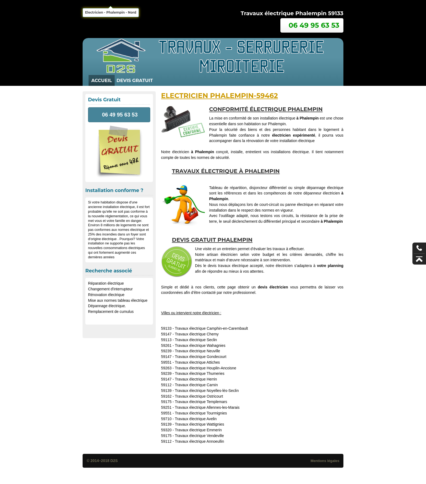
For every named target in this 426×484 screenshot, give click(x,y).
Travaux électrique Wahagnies (200, 345)
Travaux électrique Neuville (197, 351)
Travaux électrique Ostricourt (199, 396)
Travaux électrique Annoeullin (199, 441)
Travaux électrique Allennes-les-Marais (207, 407)
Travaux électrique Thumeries (199, 373)
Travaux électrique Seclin (196, 340)
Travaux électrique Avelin (196, 419)
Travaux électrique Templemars (201, 402)
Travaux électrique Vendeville (199, 435)
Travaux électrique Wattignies (199, 424)
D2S (114, 460)
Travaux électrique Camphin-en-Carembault (211, 328)
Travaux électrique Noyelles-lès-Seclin (207, 390)
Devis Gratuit (135, 80)
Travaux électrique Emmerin (198, 430)
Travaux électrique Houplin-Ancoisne (205, 368)
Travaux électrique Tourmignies (201, 413)
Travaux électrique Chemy (196, 334)
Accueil (101, 80)
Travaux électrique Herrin (196, 379)
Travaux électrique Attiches (197, 362)
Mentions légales (325, 461)
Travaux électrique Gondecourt (200, 356)
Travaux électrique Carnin (196, 385)
